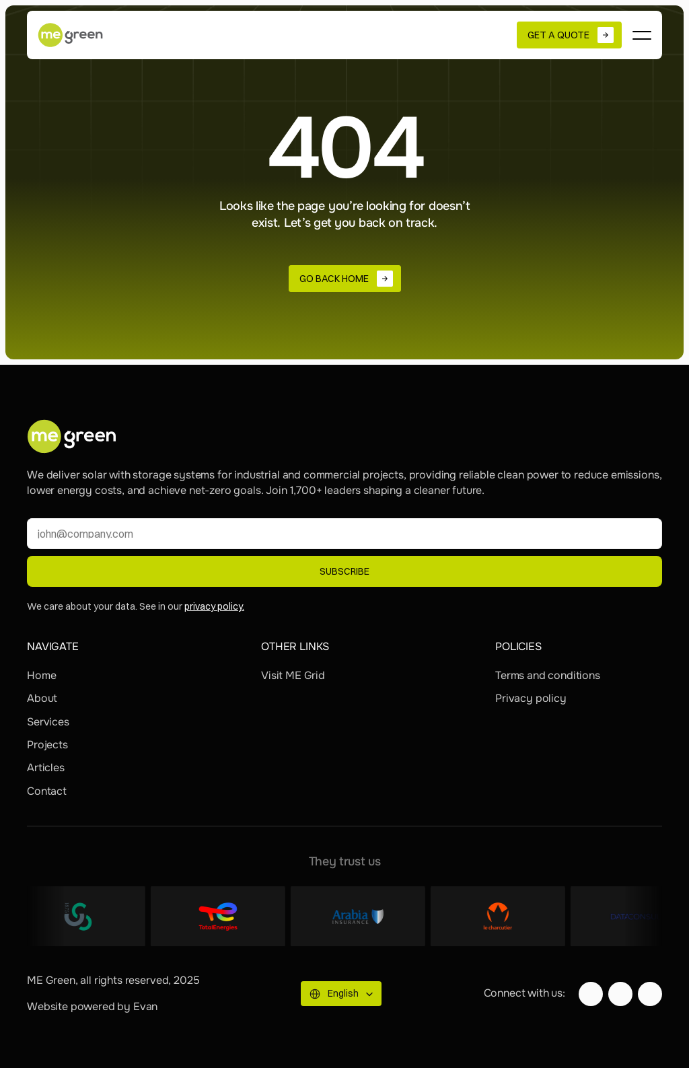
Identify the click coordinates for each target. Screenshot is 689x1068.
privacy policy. (214, 606)
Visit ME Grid (293, 675)
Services (48, 722)
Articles (46, 767)
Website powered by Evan (92, 1006)
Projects (47, 745)
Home (41, 675)
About (42, 698)
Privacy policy (531, 698)
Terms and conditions (547, 675)
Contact (47, 791)
